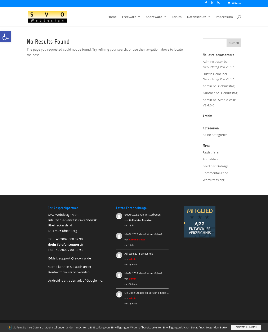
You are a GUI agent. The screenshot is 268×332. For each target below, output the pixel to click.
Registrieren (211, 152)
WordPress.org (213, 180)
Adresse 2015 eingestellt (138, 253)
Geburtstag (226, 86)
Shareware (154, 17)
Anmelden (210, 159)
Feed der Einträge (215, 166)
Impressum (224, 17)
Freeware (129, 17)
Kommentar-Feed (215, 173)
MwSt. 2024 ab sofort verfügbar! (143, 273)
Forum (177, 17)
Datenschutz (196, 17)
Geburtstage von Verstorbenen (142, 214)
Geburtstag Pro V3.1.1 (219, 67)
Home (112, 17)
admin (132, 259)
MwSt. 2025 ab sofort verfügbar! (143, 234)
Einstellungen (246, 327)
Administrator (213, 61)
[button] (5, 36)
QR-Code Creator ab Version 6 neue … (146, 293)
